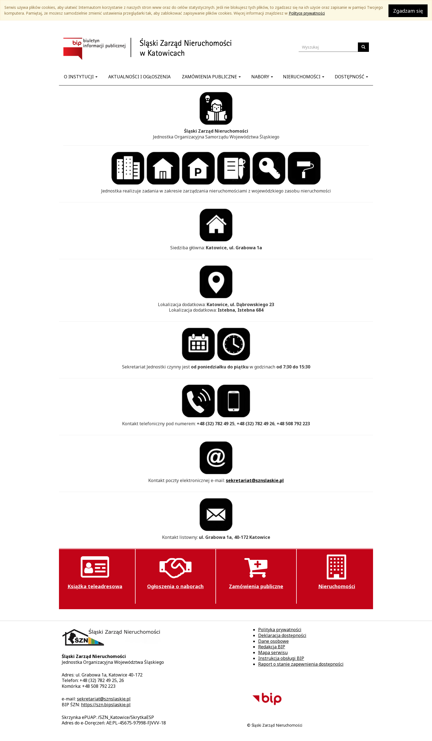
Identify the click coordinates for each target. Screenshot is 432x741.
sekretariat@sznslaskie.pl (255, 480)
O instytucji (81, 77)
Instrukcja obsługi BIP (281, 658)
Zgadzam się (408, 10)
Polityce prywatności (307, 13)
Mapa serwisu (273, 652)
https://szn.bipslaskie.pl (106, 705)
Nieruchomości (303, 77)
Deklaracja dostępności (282, 635)
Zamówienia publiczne (211, 77)
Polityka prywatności (279, 630)
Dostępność (351, 77)
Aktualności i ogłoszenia (139, 77)
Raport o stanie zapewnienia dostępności (301, 664)
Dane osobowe (273, 641)
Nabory (262, 77)
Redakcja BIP (271, 647)
